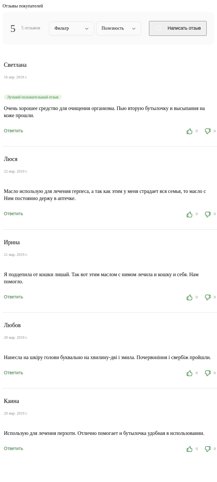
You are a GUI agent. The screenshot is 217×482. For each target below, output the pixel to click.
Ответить (13, 130)
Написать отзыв (178, 29)
